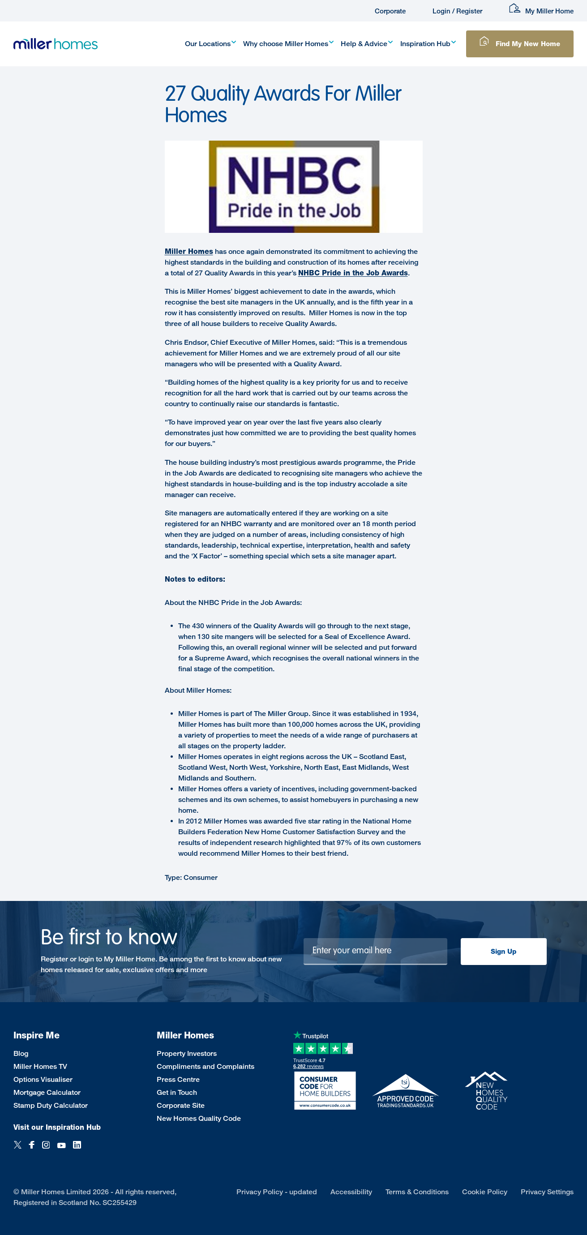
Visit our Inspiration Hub (57, 1127)
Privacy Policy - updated (276, 1192)
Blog (20, 1053)
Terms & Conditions (417, 1192)
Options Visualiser (43, 1079)
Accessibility (351, 1192)
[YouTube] (61, 1150)
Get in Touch (177, 1092)
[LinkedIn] (77, 1150)
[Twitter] (17, 1150)
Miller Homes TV (40, 1066)
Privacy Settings (547, 1192)
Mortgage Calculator (47, 1092)
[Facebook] (32, 1150)
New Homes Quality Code (199, 1118)
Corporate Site (181, 1105)
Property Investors (187, 1053)
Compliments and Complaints (205, 1066)
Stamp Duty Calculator (50, 1105)
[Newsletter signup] (375, 951)
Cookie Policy (484, 1192)
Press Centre (178, 1079)
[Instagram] (46, 1150)
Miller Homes (189, 251)
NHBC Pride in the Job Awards (353, 273)
